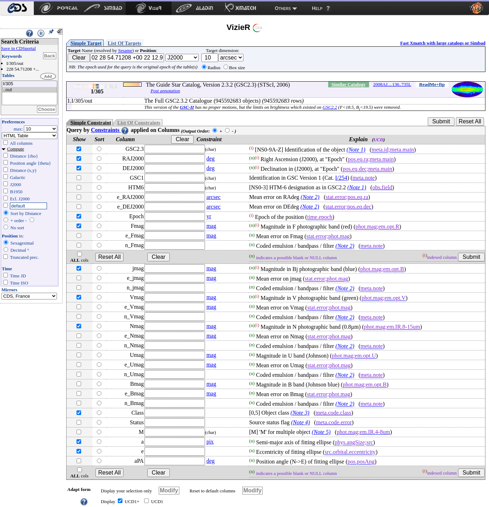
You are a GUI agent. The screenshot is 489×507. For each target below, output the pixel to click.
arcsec (213, 197)
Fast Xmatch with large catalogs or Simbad (442, 43)
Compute (15, 149)
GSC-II (187, 107)
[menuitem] (17, 8)
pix (210, 442)
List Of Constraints (138, 123)
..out (29, 90)
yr (208, 216)
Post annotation (165, 90)
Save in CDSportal (18, 48)
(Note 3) (299, 413)
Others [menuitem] (283, 8)
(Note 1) (356, 150)
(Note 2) (310, 197)
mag (211, 226)
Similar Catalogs (348, 84)
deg (210, 158)
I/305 (29, 84)
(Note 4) (300, 422)
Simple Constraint (90, 123)
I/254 (341, 178)
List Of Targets (124, 43)
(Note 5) (321, 432)
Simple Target (86, 43)
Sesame (125, 50)
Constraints (110, 130)
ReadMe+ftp (432, 84)
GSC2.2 (329, 107)
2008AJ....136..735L (392, 84)
